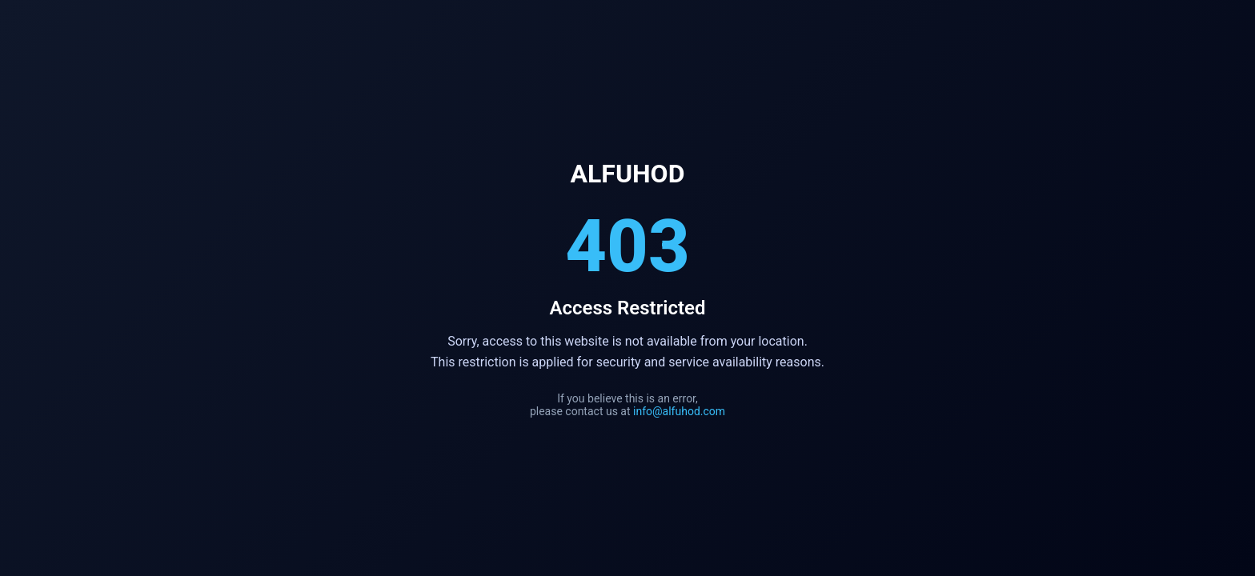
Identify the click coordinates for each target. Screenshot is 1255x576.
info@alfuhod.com (679, 411)
